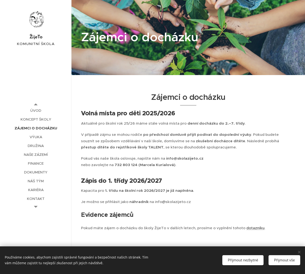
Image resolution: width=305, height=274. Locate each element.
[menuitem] (35, 110)
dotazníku (255, 228)
